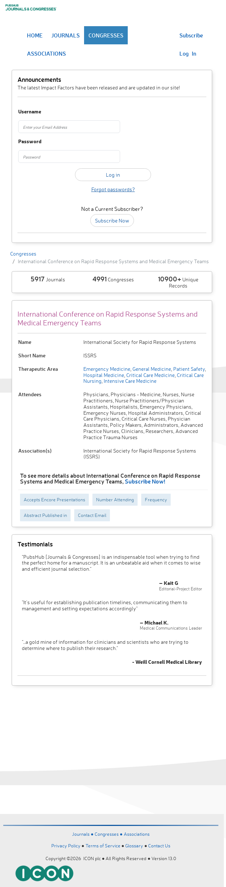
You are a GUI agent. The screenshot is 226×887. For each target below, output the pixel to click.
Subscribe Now (112, 220)
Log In (187, 53)
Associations (137, 834)
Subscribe (191, 35)
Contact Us (159, 845)
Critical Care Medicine (150, 375)
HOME (35, 35)
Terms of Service (103, 845)
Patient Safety (188, 369)
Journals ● (83, 834)
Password (29, 142)
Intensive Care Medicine (129, 381)
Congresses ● (109, 834)
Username (29, 112)
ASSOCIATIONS (46, 53)
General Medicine (151, 369)
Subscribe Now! (145, 481)
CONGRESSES (105, 35)
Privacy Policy (65, 845)
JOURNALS (65, 35)
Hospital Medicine (103, 375)
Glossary (134, 845)
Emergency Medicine (106, 369)
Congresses (23, 253)
